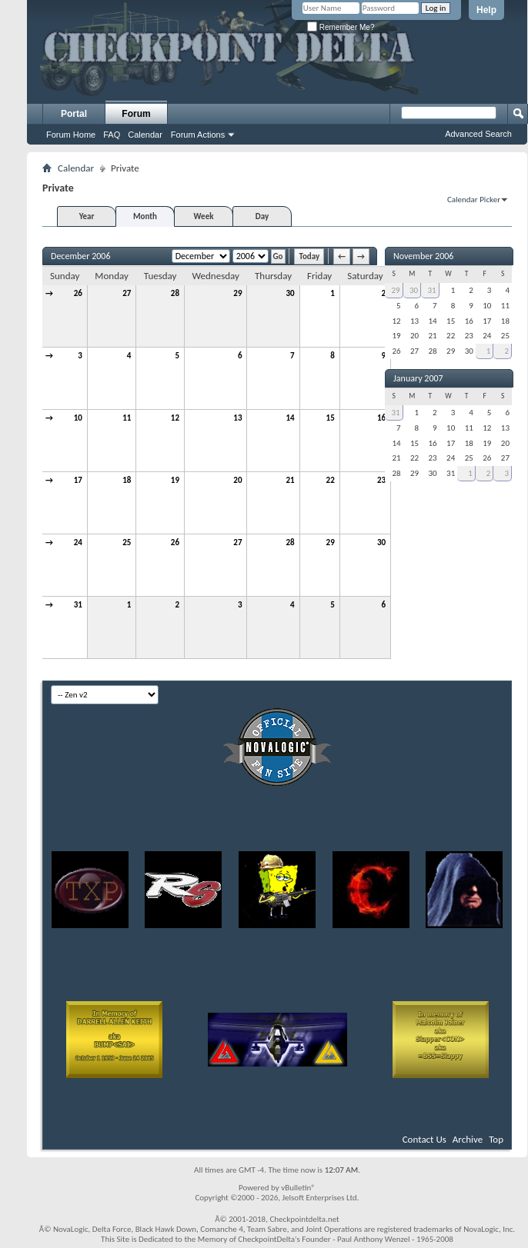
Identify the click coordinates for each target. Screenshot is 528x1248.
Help (486, 10)
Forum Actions (198, 134)
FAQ (111, 134)
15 (330, 418)
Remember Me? (340, 27)
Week (204, 216)
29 (237, 293)
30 (290, 293)
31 (78, 605)
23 (381, 480)
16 (381, 418)
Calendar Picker (473, 200)
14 (290, 418)
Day (262, 216)
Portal (74, 113)
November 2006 (423, 256)
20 (237, 480)
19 (175, 480)
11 (126, 418)
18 (126, 480)
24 (78, 542)
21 (290, 480)
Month (145, 216)
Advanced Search (478, 133)
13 (237, 418)
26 (78, 293)
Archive (468, 1139)
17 (78, 480)
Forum (136, 113)
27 (126, 293)
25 (126, 542)
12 (175, 418)
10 (78, 418)
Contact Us (424, 1139)
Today (309, 256)
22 (330, 480)
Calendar (145, 134)
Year (87, 216)
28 (175, 293)
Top (496, 1139)
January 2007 (418, 378)
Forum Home (70, 134)
